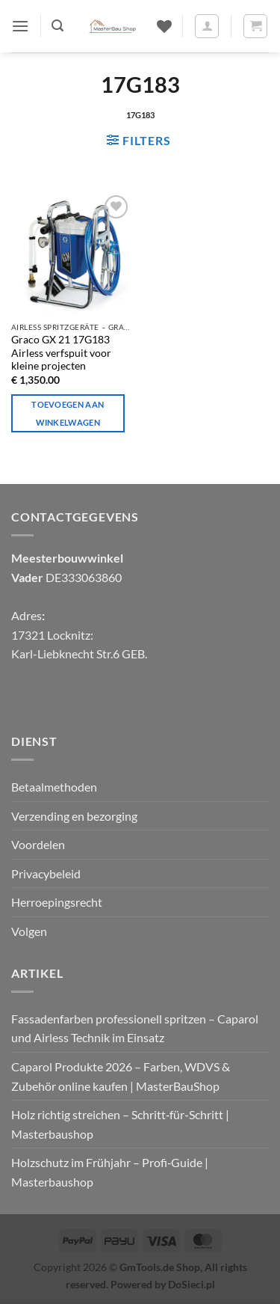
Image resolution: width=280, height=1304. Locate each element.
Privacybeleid (46, 873)
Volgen (29, 931)
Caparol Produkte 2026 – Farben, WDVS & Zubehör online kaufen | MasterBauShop (120, 1076)
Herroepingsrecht (56, 902)
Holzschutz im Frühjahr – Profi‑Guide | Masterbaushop (109, 1172)
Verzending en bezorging (74, 816)
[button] (20, 25)
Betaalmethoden (54, 787)
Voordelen (38, 844)
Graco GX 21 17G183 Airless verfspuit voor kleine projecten (61, 353)
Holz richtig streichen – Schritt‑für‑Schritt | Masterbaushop (120, 1124)
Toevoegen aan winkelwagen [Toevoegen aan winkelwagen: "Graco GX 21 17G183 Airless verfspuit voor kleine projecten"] (67, 413)
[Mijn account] (207, 26)
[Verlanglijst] (164, 26)
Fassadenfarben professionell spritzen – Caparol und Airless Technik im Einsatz (134, 1028)
